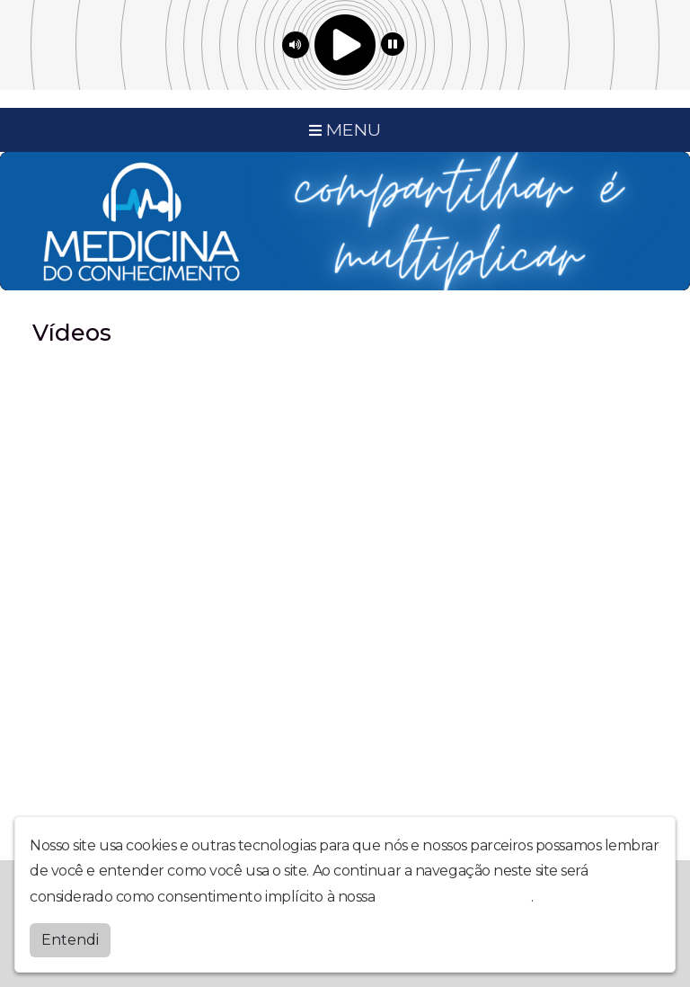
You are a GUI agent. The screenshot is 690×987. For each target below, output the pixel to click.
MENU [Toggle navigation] (345, 129)
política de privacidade (454, 896)
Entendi (70, 939)
